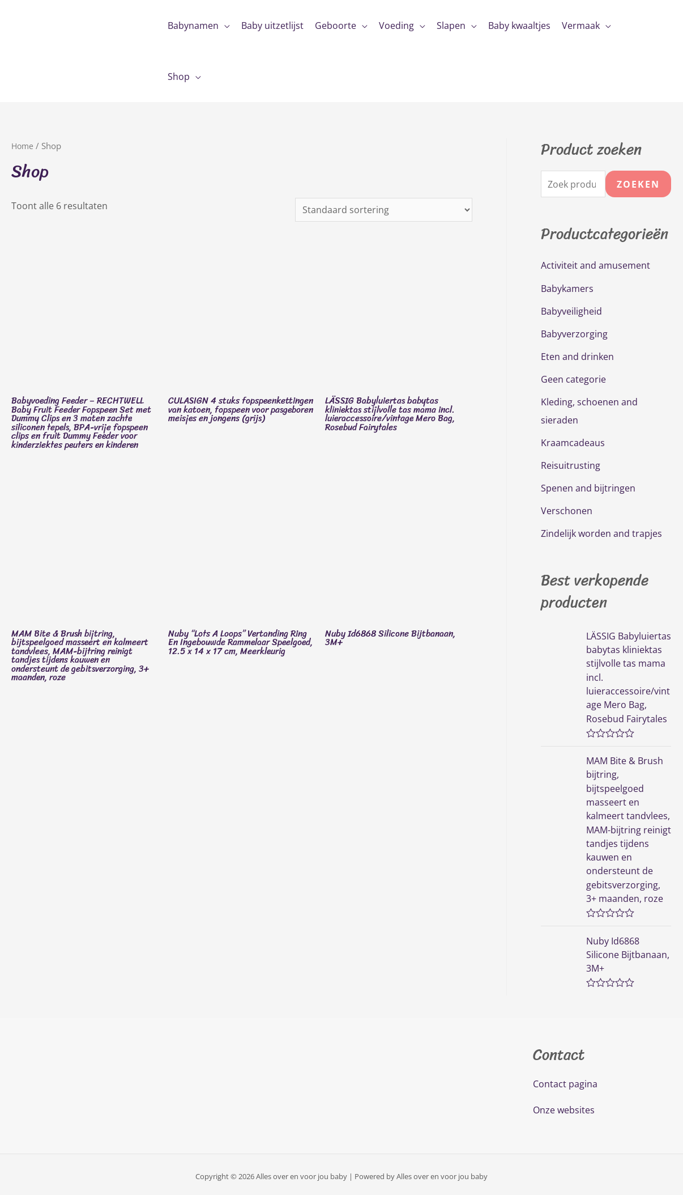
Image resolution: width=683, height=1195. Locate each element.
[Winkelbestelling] (383, 210)
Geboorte (335, 25)
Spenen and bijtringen (588, 488)
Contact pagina (565, 1080)
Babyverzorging (574, 334)
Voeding (396, 25)
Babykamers (567, 288)
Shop (179, 76)
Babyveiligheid (571, 311)
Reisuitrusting (570, 465)
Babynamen (193, 25)
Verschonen (566, 511)
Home (23, 145)
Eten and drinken (577, 356)
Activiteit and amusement (595, 266)
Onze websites (564, 1106)
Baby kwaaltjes (519, 25)
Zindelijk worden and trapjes (601, 533)
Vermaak (581, 25)
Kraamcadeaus (573, 443)
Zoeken (638, 184)
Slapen (451, 25)
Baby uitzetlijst (272, 25)
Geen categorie (573, 379)
